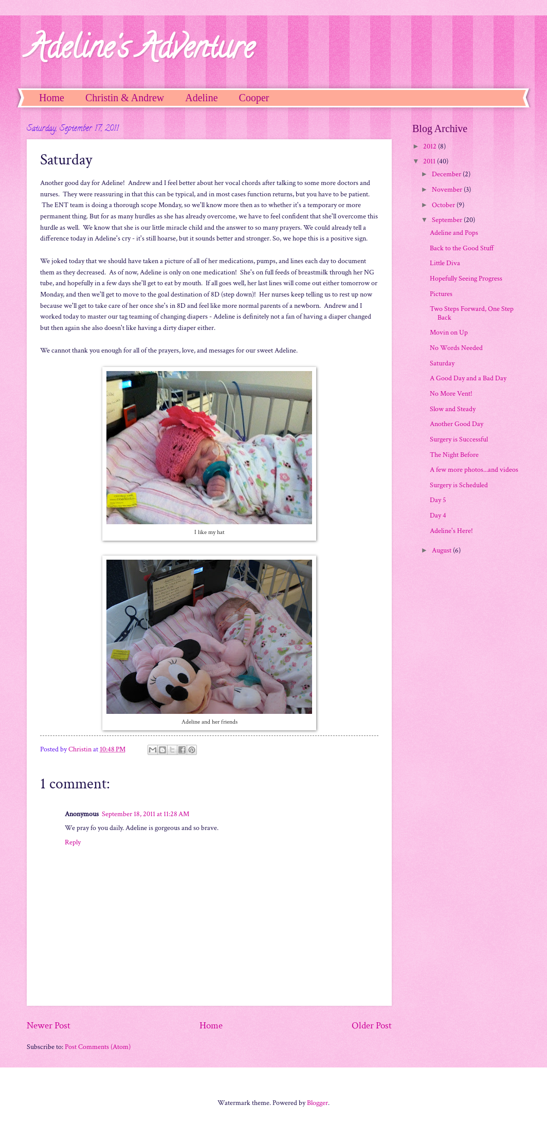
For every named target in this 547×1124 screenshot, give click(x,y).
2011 (430, 161)
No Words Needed (456, 348)
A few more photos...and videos (474, 469)
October (444, 205)
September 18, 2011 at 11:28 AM (145, 814)
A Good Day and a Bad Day (468, 378)
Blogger (317, 1103)
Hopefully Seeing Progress (466, 278)
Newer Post (48, 1025)
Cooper (254, 97)
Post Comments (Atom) (98, 1047)
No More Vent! (451, 393)
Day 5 (438, 500)
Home (51, 97)
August (442, 550)
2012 (430, 146)
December (447, 174)
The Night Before (454, 454)
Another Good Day (456, 424)
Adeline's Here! (451, 531)
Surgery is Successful (459, 439)
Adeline (201, 97)
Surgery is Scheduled (459, 485)
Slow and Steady (453, 409)
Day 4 (438, 515)
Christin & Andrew (124, 97)
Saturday (442, 363)
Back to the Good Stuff (462, 248)
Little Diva (445, 263)
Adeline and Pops (454, 232)
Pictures (441, 294)
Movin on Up (449, 332)
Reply (73, 842)
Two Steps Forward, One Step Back (472, 313)
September (448, 220)
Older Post (372, 1025)
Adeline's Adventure (140, 51)
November (448, 189)
